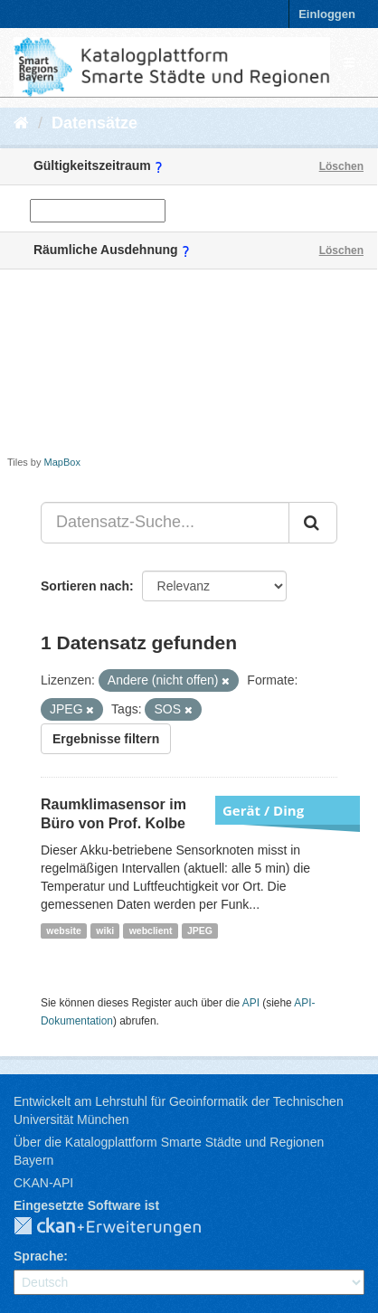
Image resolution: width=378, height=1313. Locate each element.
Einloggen (326, 14)
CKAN (122, 1227)
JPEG (200, 930)
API (251, 1003)
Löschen (341, 166)
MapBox (62, 462)
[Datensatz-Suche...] (165, 522)
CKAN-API (43, 1183)
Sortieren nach (85, 586)
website (63, 930)
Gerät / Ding (263, 810)
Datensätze (94, 123)
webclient (151, 930)
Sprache (38, 1256)
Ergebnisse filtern (105, 739)
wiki (105, 930)
